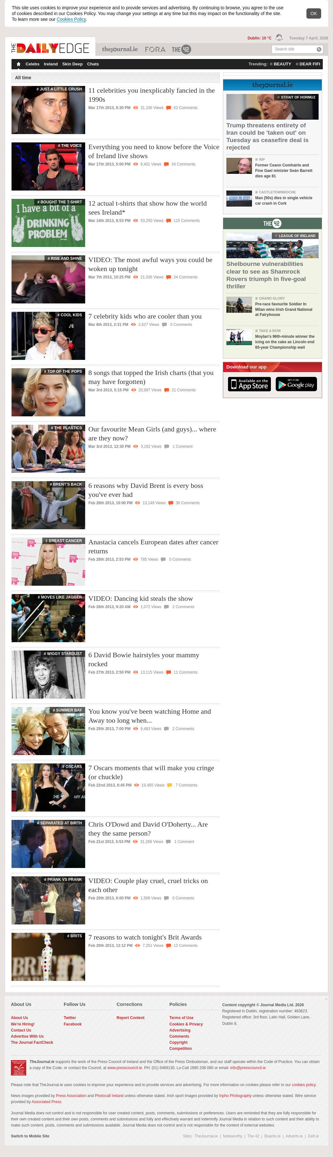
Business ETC (155, 49)
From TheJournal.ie (272, 84)
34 (179, 164)
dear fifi (310, 64)
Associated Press (46, 1110)
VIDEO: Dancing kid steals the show (140, 607)
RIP (262, 159)
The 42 (182, 49)
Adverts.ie (294, 1144)
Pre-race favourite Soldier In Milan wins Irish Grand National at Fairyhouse (284, 309)
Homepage (18, 64)
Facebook (73, 1032)
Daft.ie (313, 1144)
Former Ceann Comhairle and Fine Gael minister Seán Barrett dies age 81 (284, 170)
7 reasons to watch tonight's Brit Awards (145, 945)
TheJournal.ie (120, 49)
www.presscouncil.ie (124, 1076)
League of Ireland (297, 236)
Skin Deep (72, 64)
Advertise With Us (27, 1044)
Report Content (130, 1026)
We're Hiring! (23, 1032)
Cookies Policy (71, 19)
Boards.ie (272, 1144)
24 (182, 277)
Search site (284, 49)
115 (183, 220)
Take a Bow (270, 331)
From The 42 (272, 222)
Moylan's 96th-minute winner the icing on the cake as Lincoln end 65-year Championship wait (285, 342)
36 (184, 511)
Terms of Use (181, 1026)
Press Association (71, 1104)
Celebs (32, 64)
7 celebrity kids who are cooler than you (145, 316)
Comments (179, 1044)
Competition (180, 1057)
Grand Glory (272, 298)
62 (182, 108)
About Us (19, 1026)
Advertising (180, 1038)
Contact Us (21, 1038)
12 (182, 954)
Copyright (178, 1051)
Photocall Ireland (109, 1104)
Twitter (70, 1026)
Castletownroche (277, 192)
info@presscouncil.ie (248, 1076)
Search (319, 49)
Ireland (51, 64)
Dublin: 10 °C (260, 38)
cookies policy (304, 1093)
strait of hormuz (298, 97)
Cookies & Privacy (186, 1032)
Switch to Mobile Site (30, 1144)
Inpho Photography (235, 1104)
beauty (282, 64)
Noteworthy (232, 1144)
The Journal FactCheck (32, 1051)
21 (180, 390)
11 (182, 680)
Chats (93, 64)
